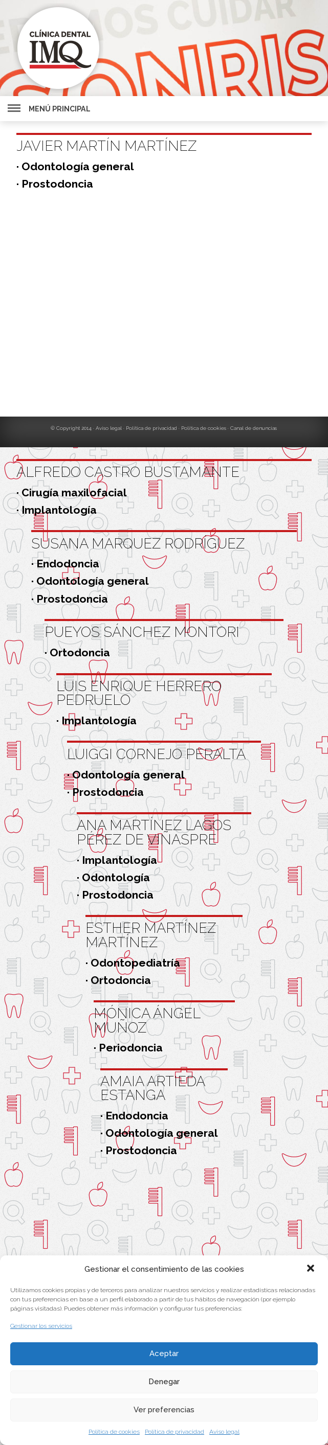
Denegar (164, 1381)
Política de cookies (114, 1431)
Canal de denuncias (253, 428)
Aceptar (164, 1353)
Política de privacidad (174, 1431)
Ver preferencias (164, 1409)
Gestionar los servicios (41, 1325)
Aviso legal (224, 1431)
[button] (311, 1269)
